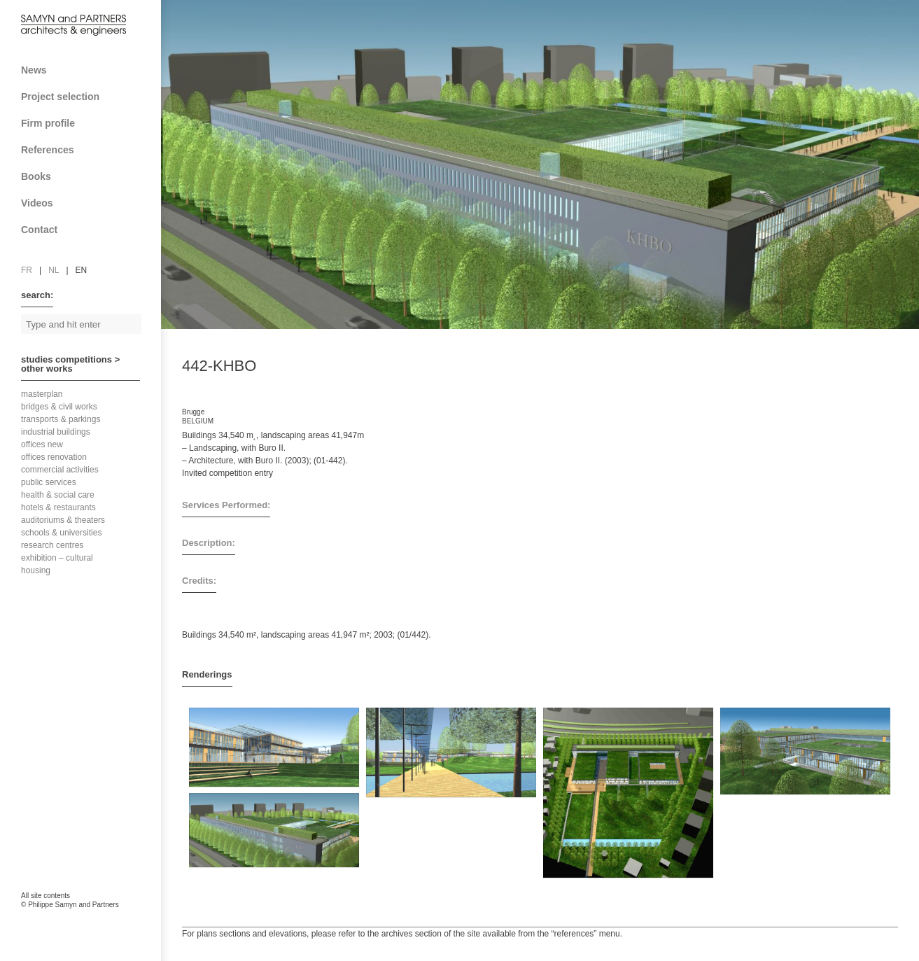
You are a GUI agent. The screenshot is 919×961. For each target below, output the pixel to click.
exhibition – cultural (57, 558)
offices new (42, 444)
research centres (52, 545)
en (81, 270)
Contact (85, 229)
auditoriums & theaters (63, 520)
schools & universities (61, 533)
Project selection (85, 96)
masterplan (41, 394)
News (34, 70)
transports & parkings (60, 419)
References (85, 149)
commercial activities (60, 470)
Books (85, 176)
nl (53, 270)
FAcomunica (81, 919)
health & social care (57, 495)
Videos (37, 203)
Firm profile (85, 123)
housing (35, 570)
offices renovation (54, 457)
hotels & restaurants (58, 507)
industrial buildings (55, 432)
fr (26, 270)
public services (48, 482)
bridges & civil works (59, 407)
